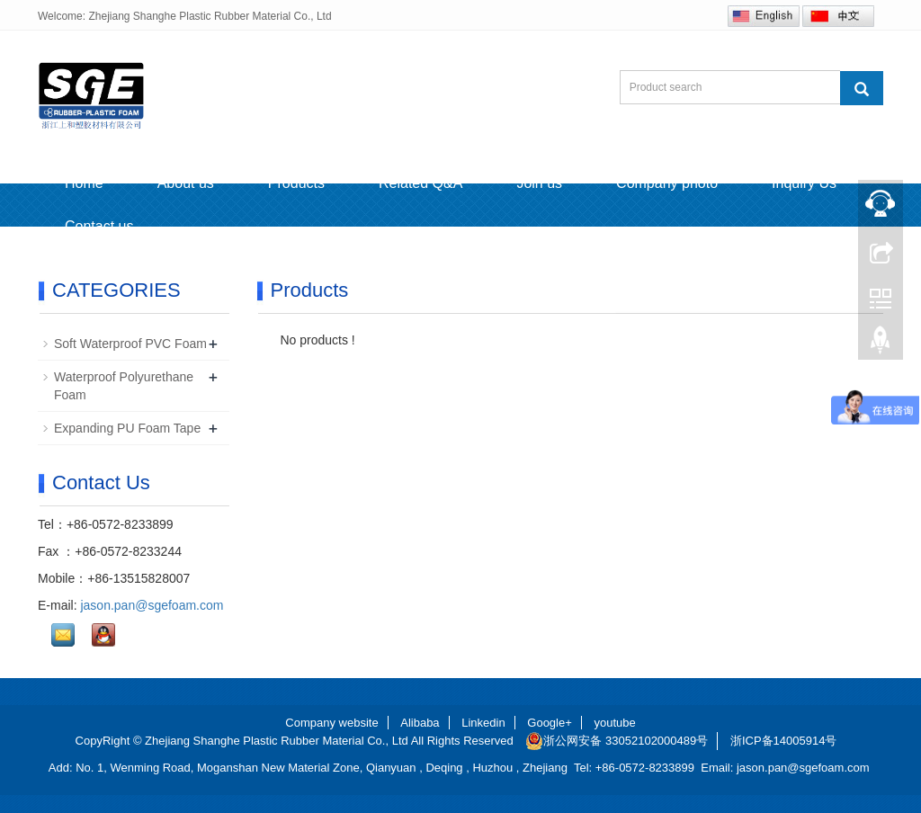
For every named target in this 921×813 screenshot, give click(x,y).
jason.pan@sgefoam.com (151, 605)
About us (185, 183)
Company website (331, 722)
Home (84, 183)
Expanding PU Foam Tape (127, 428)
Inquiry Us (804, 183)
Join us (539, 183)
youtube (614, 722)
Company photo (667, 183)
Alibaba (419, 722)
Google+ (549, 722)
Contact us (99, 226)
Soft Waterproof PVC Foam (130, 343)
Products (296, 183)
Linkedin (483, 722)
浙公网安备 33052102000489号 (616, 741)
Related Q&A (420, 183)
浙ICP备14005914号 (783, 740)
